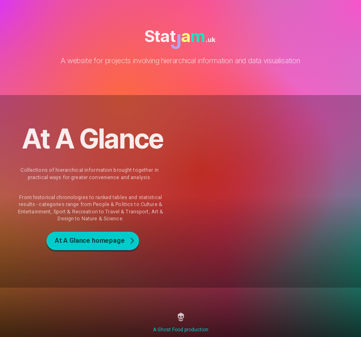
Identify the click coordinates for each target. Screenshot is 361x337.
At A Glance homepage (90, 240)
